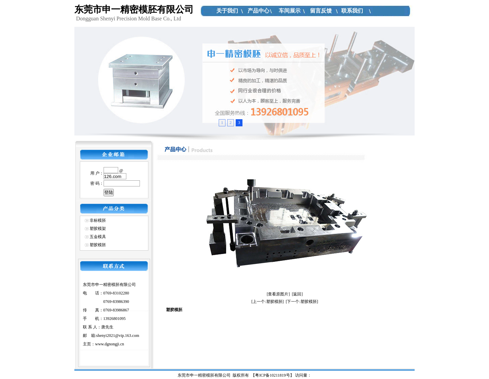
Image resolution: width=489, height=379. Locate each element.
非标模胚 (98, 220)
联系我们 (352, 11)
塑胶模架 (98, 228)
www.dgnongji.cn (109, 344)
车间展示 (290, 11)
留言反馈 (321, 11)
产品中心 (258, 11)
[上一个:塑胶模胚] (267, 301)
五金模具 (98, 236)
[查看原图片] (278, 294)
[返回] (297, 294)
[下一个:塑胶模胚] (302, 301)
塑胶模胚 (98, 244)
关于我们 (227, 11)
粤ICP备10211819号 (272, 375)
